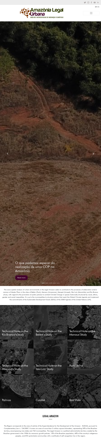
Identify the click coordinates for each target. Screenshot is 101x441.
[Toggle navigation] (91, 13)
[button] (7, 153)
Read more (21, 278)
